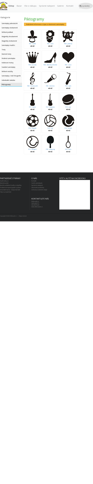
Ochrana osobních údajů (39, 190)
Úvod (3, 8)
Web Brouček (4, 183)
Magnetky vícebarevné (9, 41)
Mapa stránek (23, 216)
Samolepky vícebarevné (10, 28)
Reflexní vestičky (7, 71)
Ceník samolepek (36, 183)
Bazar (19, 6)
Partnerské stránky (10, 178)
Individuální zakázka (8, 80)
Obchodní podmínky (37, 187)
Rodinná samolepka (8, 58)
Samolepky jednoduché (10, 23)
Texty (3, 50)
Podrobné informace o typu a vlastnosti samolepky (45, 24)
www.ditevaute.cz (37, 207)
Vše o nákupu (30, 6)
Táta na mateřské (5, 192)
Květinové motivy (7, 63)
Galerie (60, 6)
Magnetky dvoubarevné (10, 36)
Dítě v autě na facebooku (72, 178)
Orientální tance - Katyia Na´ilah (10, 190)
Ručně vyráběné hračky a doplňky (11, 185)
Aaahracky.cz (4, 181)
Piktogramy (6, 84)
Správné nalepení (47, 6)
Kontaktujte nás (40, 198)
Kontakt (69, 6)
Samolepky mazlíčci (8, 45)
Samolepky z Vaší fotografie (11, 76)
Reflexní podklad (7, 32)
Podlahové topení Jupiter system (10, 187)
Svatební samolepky (8, 67)
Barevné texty (6, 54)
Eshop (11, 6)
